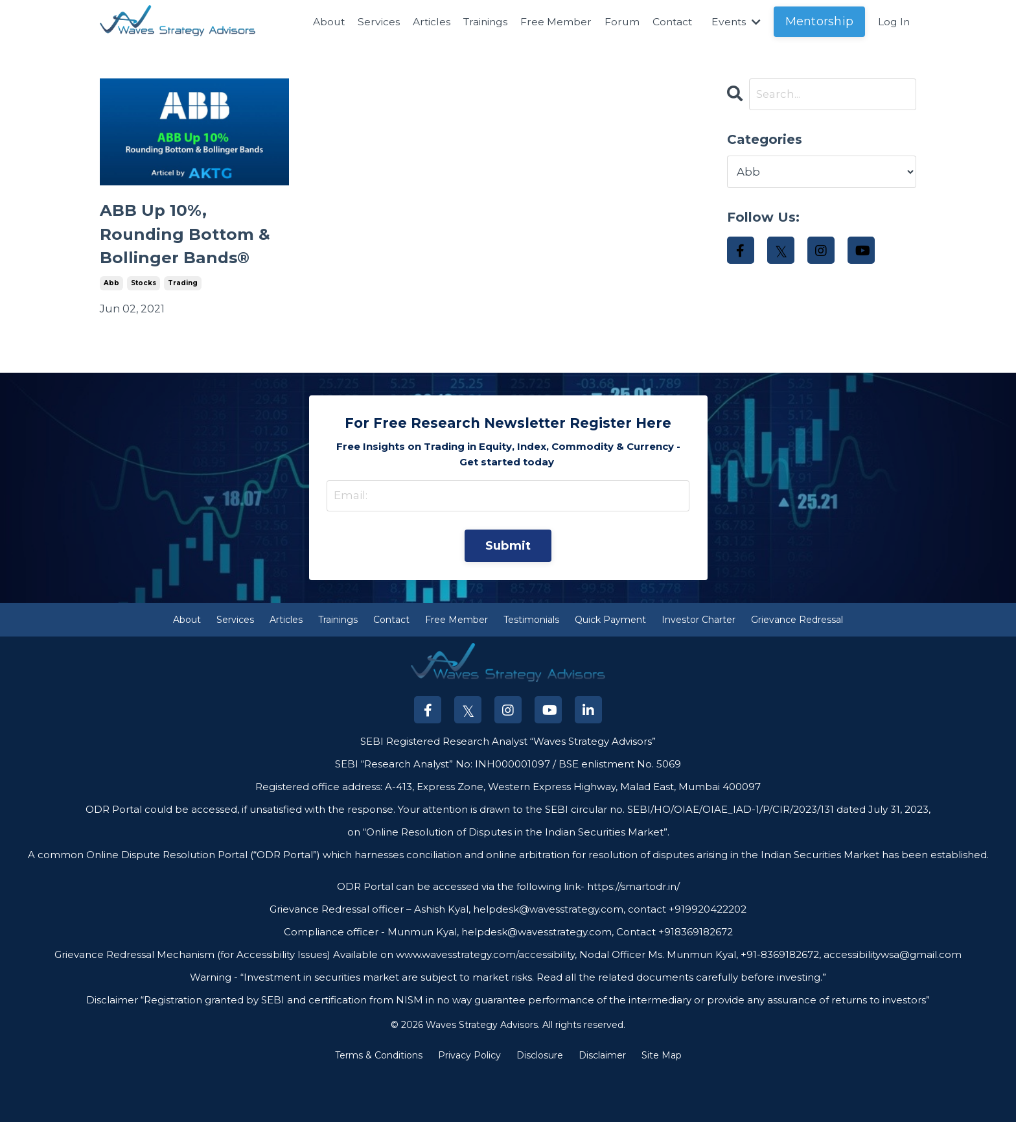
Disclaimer (602, 1105)
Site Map (661, 1105)
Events (735, 22)
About (320, 22)
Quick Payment (610, 669)
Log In (893, 22)
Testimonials (531, 669)
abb (111, 328)
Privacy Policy (469, 1105)
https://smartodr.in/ (632, 935)
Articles (424, 22)
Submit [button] (508, 594)
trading (183, 328)
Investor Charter (698, 669)
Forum (618, 22)
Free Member (551, 22)
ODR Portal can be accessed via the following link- (460, 936)
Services (371, 22)
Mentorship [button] (819, 21)
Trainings (479, 22)
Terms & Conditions (378, 1105)
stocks (143, 328)
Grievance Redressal (797, 669)
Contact (669, 22)
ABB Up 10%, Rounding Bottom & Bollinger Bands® (191, 256)
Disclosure (539, 1105)
